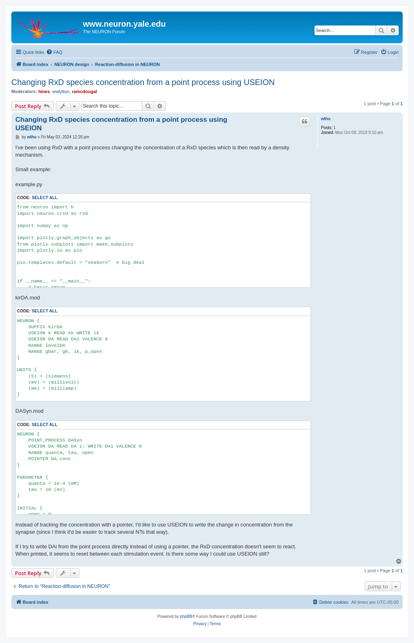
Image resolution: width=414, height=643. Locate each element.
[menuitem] (54, 52)
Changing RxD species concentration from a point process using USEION (143, 82)
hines (44, 91)
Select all (44, 197)
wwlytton (60, 91)
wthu (325, 119)
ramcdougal (84, 91)
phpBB (186, 616)
